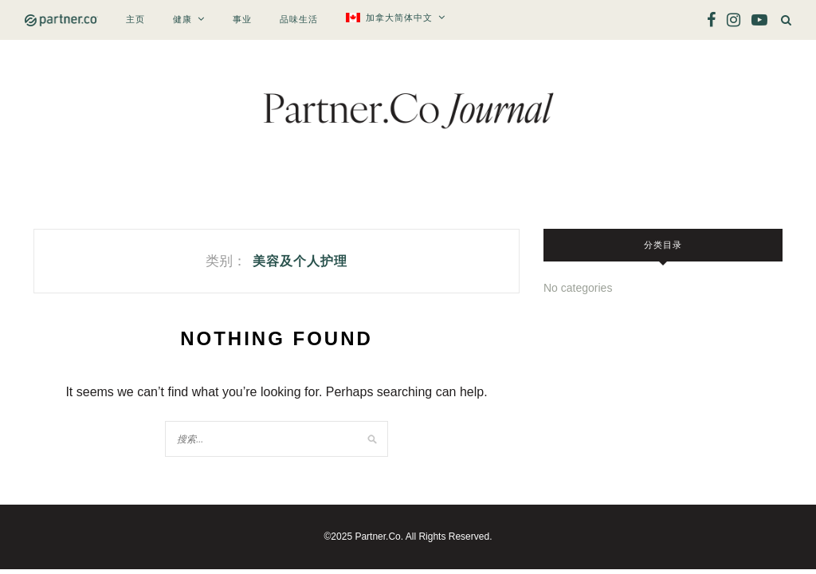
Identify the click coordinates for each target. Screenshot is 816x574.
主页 (135, 19)
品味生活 (299, 19)
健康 (182, 19)
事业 (242, 19)
